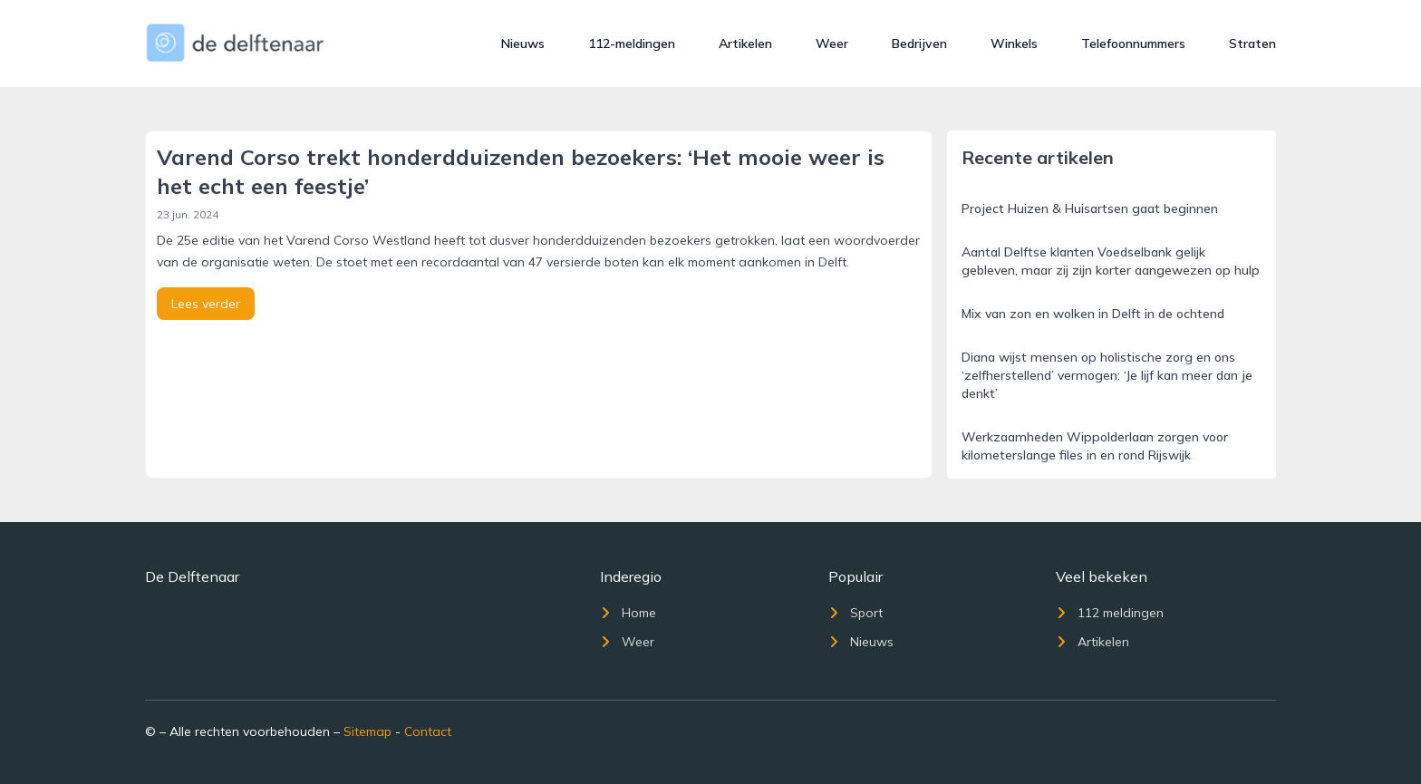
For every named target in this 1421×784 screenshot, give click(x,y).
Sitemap (367, 731)
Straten (1252, 43)
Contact (427, 731)
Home (628, 613)
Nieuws (523, 43)
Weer (832, 43)
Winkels (1014, 43)
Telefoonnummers (1133, 43)
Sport (855, 613)
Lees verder (205, 303)
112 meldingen (1110, 613)
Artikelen (745, 43)
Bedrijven (919, 43)
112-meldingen (631, 43)
